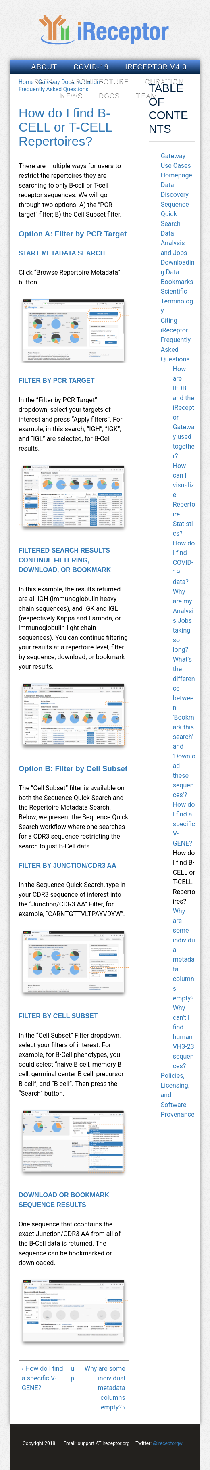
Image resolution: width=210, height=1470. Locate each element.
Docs (109, 95)
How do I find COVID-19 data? (184, 562)
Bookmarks (177, 282)
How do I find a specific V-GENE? (184, 824)
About (44, 67)
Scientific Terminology (177, 301)
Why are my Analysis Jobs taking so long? (183, 621)
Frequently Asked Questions (176, 349)
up (72, 1373)
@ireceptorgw (168, 1443)
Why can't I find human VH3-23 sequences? (183, 1037)
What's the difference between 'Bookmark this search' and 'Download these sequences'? (184, 727)
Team (147, 95)
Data (44, 81)
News (71, 95)
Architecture (99, 81)
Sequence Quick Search (175, 214)
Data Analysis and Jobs (174, 243)
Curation (164, 81)
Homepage (176, 175)
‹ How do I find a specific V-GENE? (42, 1378)
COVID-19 (91, 67)
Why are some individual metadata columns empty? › (105, 1388)
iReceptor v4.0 (156, 67)
